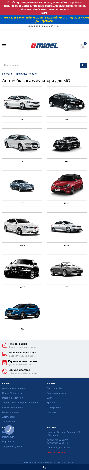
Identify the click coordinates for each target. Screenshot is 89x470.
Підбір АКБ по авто (26, 73)
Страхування (54, 407)
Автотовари (8, 417)
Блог (49, 397)
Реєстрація (8, 437)
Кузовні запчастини (12, 407)
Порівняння (8, 441)
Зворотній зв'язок (56, 452)
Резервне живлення (12, 397)
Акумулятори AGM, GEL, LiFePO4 (20, 402)
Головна (7, 73)
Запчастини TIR (10, 421)
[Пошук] (83, 65)
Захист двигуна (10, 412)
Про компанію (54, 388)
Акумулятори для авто (14, 388)
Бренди (51, 402)
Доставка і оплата (56, 393)
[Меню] (4, 46)
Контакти (51, 412)
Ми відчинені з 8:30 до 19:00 (44, 26)
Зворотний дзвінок (12, 446)
